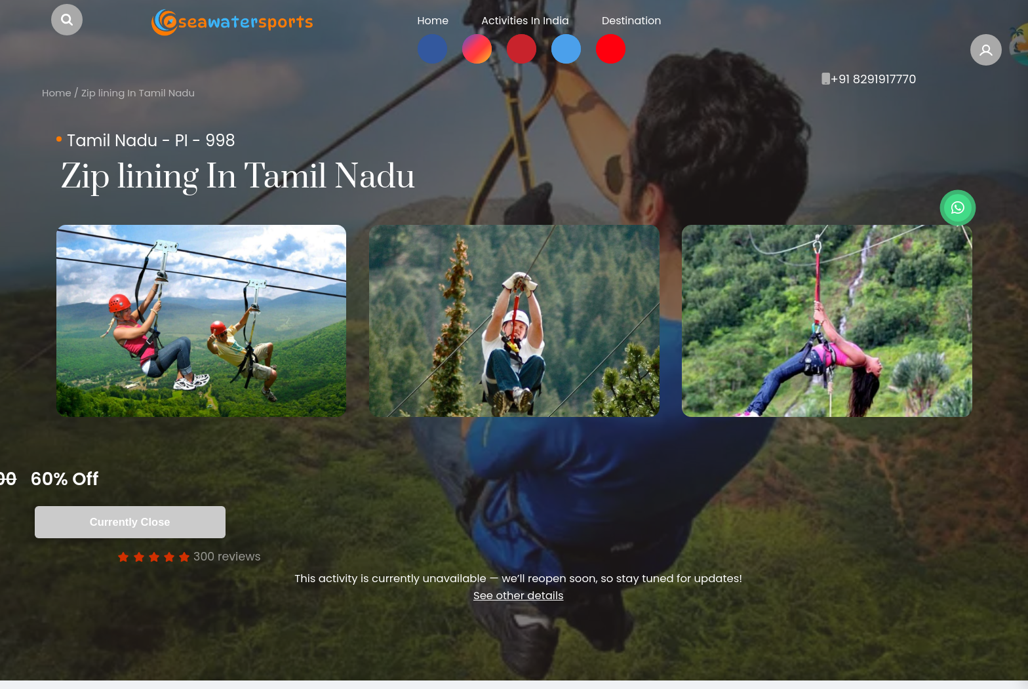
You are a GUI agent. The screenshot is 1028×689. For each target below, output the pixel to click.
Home (56, 93)
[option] (201, 321)
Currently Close (188, 522)
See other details (518, 595)
